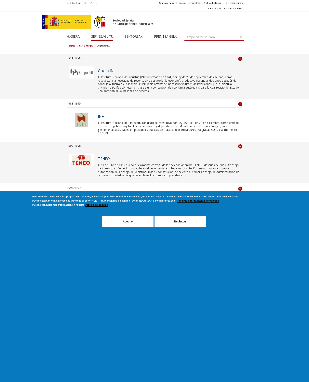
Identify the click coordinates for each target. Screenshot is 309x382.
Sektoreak (133, 36)
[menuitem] (69, 3)
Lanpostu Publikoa (234, 8)
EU (79, 2)
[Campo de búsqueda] (241, 37)
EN (97, 2)
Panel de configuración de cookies (198, 200)
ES (68, 2)
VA (91, 2)
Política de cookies (96, 204)
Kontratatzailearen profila (172, 2)
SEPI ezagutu (102, 36)
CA (73, 2)
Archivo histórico (213, 2)
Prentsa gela (165, 36)
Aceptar (128, 221)
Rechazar (180, 221)
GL (85, 2)
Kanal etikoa (214, 8)
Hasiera (73, 36)
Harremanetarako (234, 2)
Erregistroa (194, 2)
